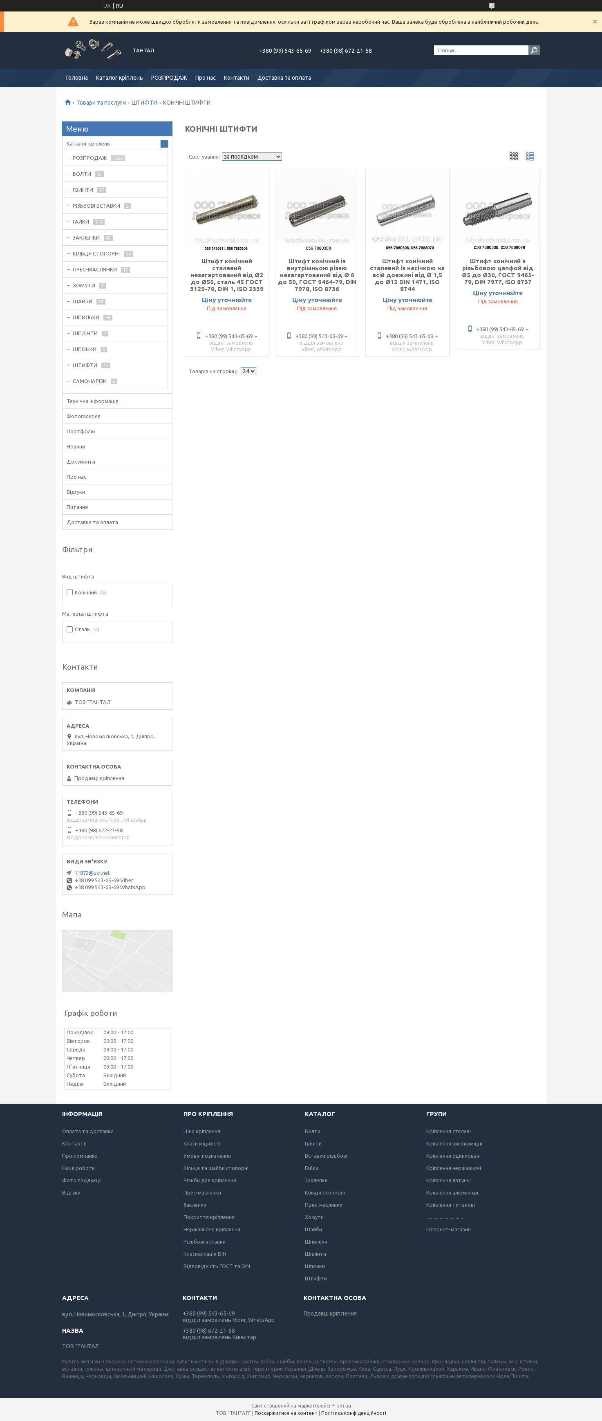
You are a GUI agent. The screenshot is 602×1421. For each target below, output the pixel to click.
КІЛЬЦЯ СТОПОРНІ (96, 253)
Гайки (311, 1168)
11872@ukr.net (92, 873)
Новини (76, 446)
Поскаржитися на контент (286, 1413)
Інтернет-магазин (448, 1229)
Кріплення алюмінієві (452, 1192)
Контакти (236, 77)
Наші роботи (78, 1168)
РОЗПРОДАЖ (169, 77)
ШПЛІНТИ (85, 333)
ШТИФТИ (144, 102)
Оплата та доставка (88, 1131)
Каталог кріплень (119, 77)
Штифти (316, 1278)
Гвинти (313, 1143)
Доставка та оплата (284, 77)
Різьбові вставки (205, 1241)
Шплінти (315, 1254)
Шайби (313, 1229)
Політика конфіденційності (353, 1413)
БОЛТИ (82, 174)
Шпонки (315, 1266)
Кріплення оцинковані (453, 1156)
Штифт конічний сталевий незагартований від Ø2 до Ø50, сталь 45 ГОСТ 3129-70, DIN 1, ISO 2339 (227, 275)
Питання (77, 507)
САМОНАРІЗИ (90, 381)
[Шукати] (534, 50)
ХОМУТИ (84, 285)
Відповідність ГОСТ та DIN (217, 1266)
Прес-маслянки (202, 1192)
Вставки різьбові (326, 1156)
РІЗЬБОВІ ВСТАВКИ (96, 205)
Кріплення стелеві (448, 1131)
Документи (81, 461)
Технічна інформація (93, 401)
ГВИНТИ (83, 190)
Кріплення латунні (448, 1180)
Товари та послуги (101, 102)
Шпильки (316, 1241)
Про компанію (80, 1156)
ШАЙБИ (82, 301)
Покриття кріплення (209, 1217)
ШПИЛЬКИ (86, 317)
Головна (77, 77)
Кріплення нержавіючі (453, 1168)
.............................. (444, 1217)
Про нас (205, 77)
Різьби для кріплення (210, 1180)
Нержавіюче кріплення (212, 1229)
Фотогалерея (84, 416)
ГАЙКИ (81, 221)
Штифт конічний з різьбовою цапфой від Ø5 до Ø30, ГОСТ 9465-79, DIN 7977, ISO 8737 (498, 271)
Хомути (314, 1217)
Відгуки (76, 492)
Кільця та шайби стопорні (216, 1168)
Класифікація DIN (205, 1254)
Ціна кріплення (202, 1131)
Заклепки (195, 1205)
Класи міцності (202, 1143)
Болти (312, 1131)
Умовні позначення (207, 1156)
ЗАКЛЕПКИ (86, 237)
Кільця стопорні (325, 1192)
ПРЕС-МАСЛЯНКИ (95, 269)
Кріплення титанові (450, 1205)
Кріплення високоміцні (454, 1143)
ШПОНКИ (84, 349)
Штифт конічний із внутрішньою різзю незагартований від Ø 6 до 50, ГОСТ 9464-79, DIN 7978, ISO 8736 (317, 275)
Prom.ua (341, 1405)
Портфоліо (81, 431)
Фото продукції (82, 1180)
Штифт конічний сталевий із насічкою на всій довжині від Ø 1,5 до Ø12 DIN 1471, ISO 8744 (407, 275)
